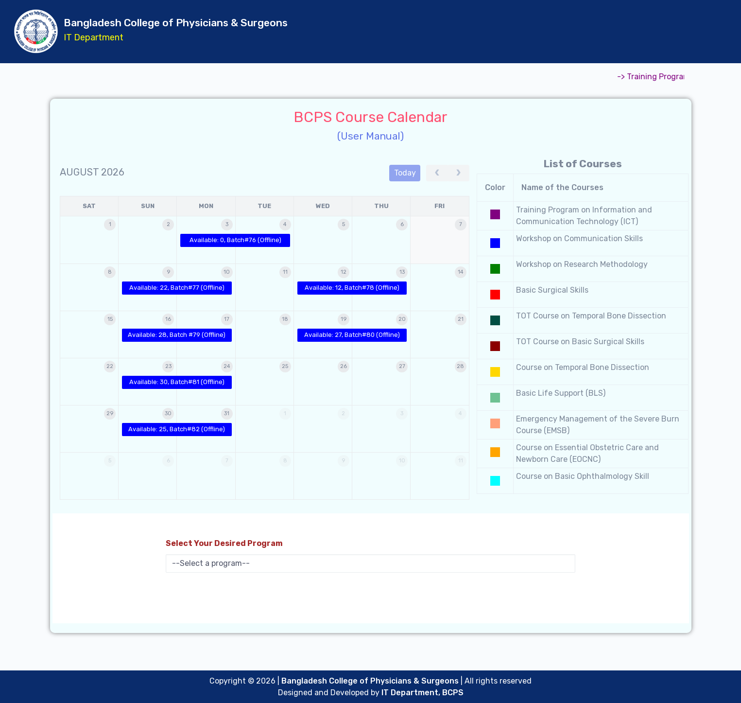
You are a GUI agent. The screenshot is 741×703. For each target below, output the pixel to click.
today (405, 172)
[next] (458, 173)
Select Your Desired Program (224, 543)
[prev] (437, 173)
